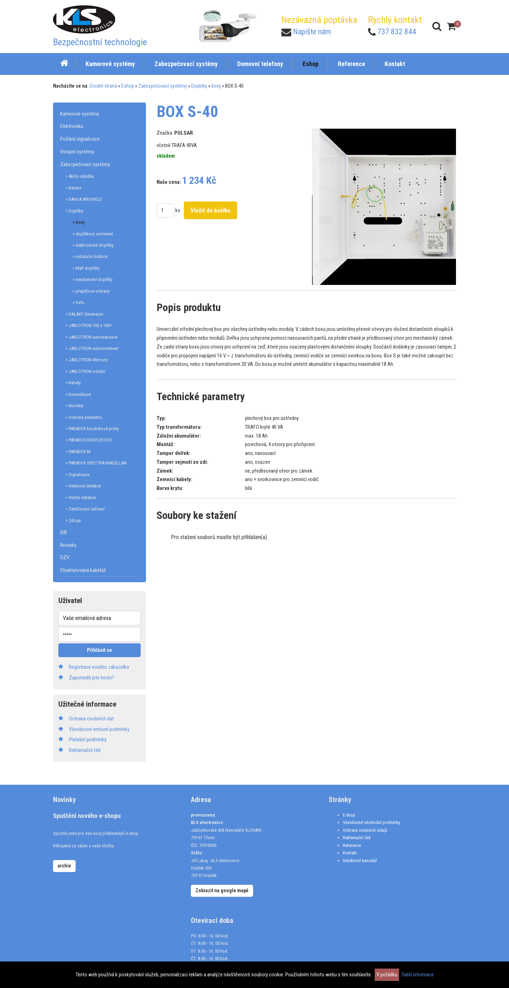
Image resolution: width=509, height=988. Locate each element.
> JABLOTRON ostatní (85, 371)
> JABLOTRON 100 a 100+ (88, 325)
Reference (352, 845)
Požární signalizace (80, 139)
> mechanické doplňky (92, 279)
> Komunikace (78, 394)
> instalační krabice (89, 256)
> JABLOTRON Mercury (86, 359)
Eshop (127, 86)
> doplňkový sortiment (92, 233)
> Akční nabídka (79, 176)
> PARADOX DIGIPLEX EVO (88, 440)
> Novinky (74, 405)
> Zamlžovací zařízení (85, 508)
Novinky (68, 545)
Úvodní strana (103, 86)
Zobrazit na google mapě (221, 890)
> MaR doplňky (85, 268)
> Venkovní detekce (83, 486)
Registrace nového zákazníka (99, 667)
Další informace (418, 974)
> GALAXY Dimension (84, 314)
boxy (216, 86)
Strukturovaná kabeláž (83, 570)
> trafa (78, 302)
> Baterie (73, 188)
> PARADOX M (77, 451)
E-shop (349, 815)
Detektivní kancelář (360, 860)
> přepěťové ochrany (91, 291)
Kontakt (350, 852)
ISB (63, 532)
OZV (64, 557)
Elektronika (71, 126)
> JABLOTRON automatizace (91, 337)
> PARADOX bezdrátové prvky (92, 428)
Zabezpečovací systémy (162, 86)
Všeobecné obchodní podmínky (371, 822)
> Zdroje (73, 520)
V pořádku (386, 974)
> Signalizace (77, 474)
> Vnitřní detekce (80, 497)
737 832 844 (397, 31)
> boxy (78, 222)
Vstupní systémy (77, 151)
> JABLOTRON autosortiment (91, 348)
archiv (64, 866)
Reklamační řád (356, 837)
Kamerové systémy (79, 114)
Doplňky (199, 86)
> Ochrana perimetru (83, 417)
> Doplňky (74, 211)
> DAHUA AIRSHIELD (83, 199)
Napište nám (312, 31)
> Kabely (73, 382)
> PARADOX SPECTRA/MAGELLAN (96, 463)
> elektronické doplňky (92, 245)
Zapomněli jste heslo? (91, 677)
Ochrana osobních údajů (365, 830)
